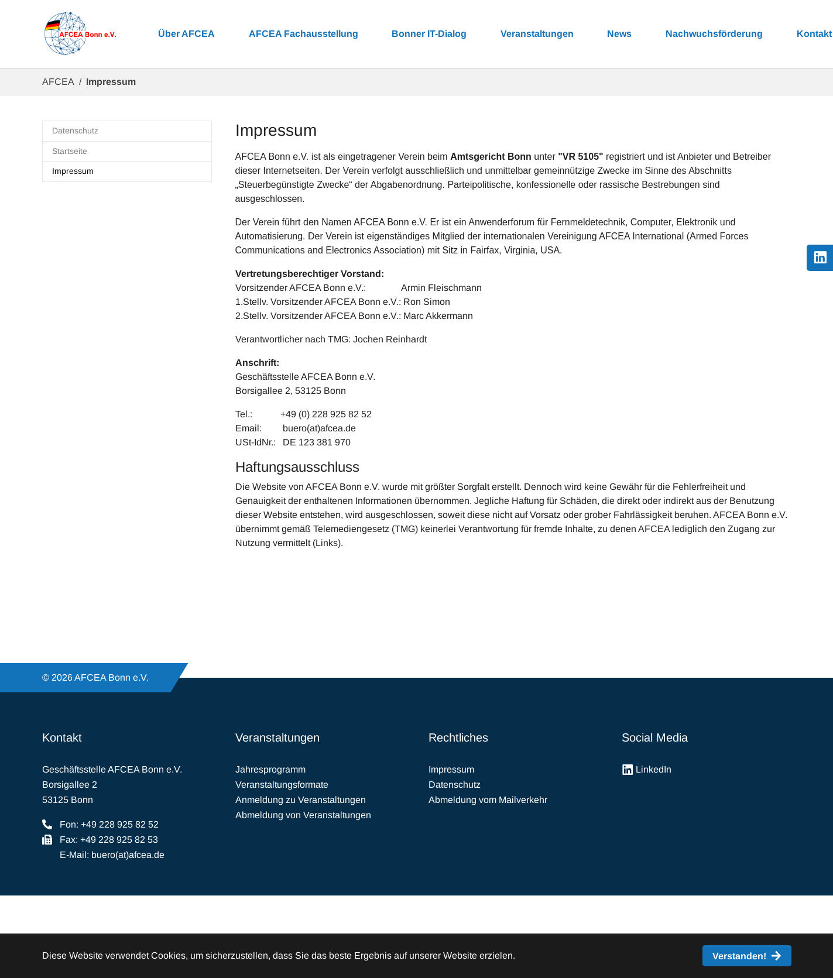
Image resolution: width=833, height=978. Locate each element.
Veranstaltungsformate (281, 785)
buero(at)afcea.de (127, 855)
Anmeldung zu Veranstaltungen (300, 800)
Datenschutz (455, 785)
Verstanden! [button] (739, 956)
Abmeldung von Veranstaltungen (303, 815)
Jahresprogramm (270, 769)
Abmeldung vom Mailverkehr (488, 800)
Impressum (451, 769)
